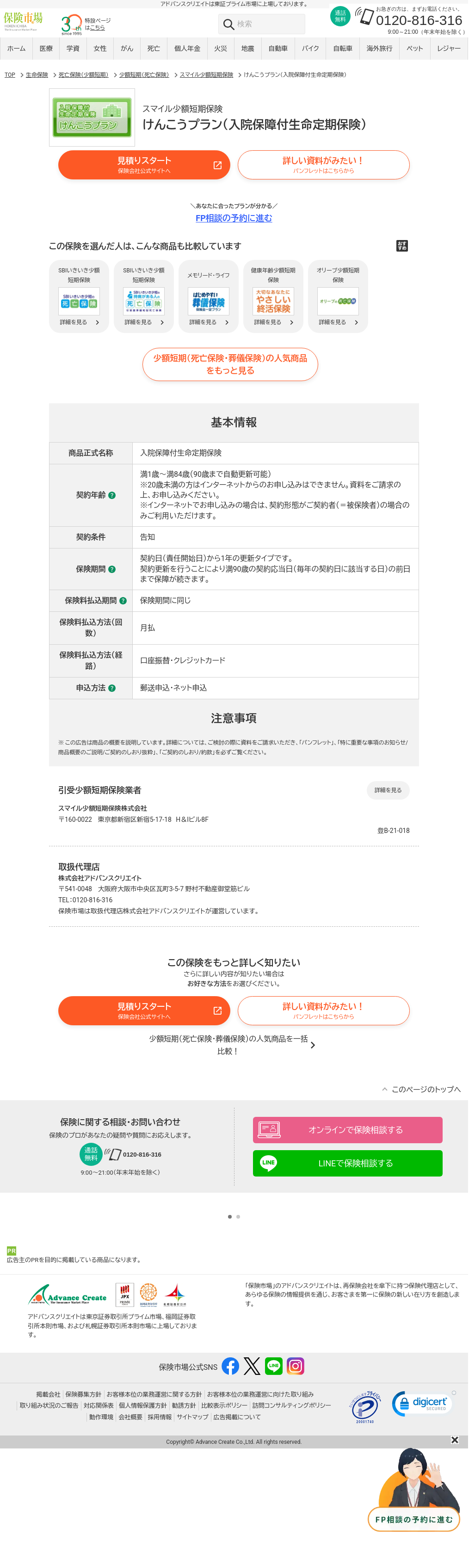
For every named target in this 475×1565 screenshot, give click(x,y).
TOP (10, 117)
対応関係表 (99, 1522)
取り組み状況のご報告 (49, 1522)
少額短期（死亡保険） (144, 117)
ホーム (16, 54)
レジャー (449, 54)
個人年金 (187, 54)
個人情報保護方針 (143, 1522)
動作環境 (101, 1533)
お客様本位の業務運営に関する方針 (154, 1511)
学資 (73, 54)
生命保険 (37, 117)
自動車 (278, 54)
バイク (310, 54)
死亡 (154, 54)
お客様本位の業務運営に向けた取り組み (260, 1511)
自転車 (342, 54)
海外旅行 (380, 54)
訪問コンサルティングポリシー (292, 1522)
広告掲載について (237, 1533)
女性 (100, 54)
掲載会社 (49, 1511)
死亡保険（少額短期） (84, 117)
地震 (247, 54)
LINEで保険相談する (356, 1206)
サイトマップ (192, 1533)
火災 (220, 54)
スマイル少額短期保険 (206, 117)
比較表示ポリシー (224, 1522)
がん (127, 54)
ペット (415, 54)
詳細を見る (388, 833)
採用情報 (160, 1533)
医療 (46, 54)
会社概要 (130, 1533)
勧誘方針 (184, 1522)
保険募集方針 (84, 1511)
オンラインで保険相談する (355, 1172)
